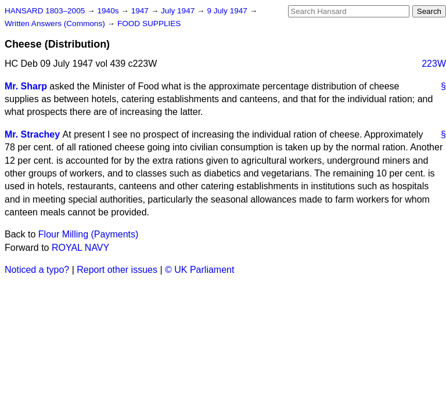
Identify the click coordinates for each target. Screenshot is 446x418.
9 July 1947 (228, 10)
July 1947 (179, 10)
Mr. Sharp (26, 86)
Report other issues (117, 270)
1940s (109, 10)
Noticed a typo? (37, 270)
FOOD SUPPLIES (149, 23)
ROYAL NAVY (80, 248)
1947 (141, 10)
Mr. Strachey (32, 134)
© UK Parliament (199, 270)
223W (434, 64)
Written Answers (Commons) (56, 23)
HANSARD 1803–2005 (45, 10)
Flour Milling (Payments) (88, 234)
